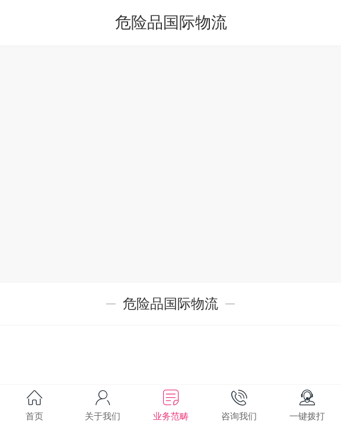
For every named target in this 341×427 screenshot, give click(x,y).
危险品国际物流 (171, 22)
